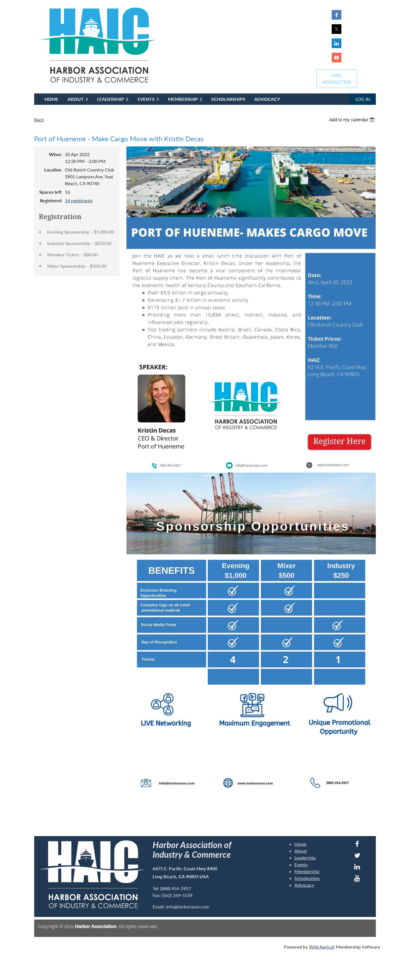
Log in (362, 99)
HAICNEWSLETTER (336, 78)
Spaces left (50, 192)
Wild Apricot (322, 946)
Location (53, 169)
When (55, 154)
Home (300, 844)
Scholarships (307, 878)
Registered (51, 200)
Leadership (305, 857)
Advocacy (304, 885)
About (300, 850)
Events (301, 864)
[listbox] (352, 119)
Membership (306, 871)
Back (39, 119)
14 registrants (79, 200)
